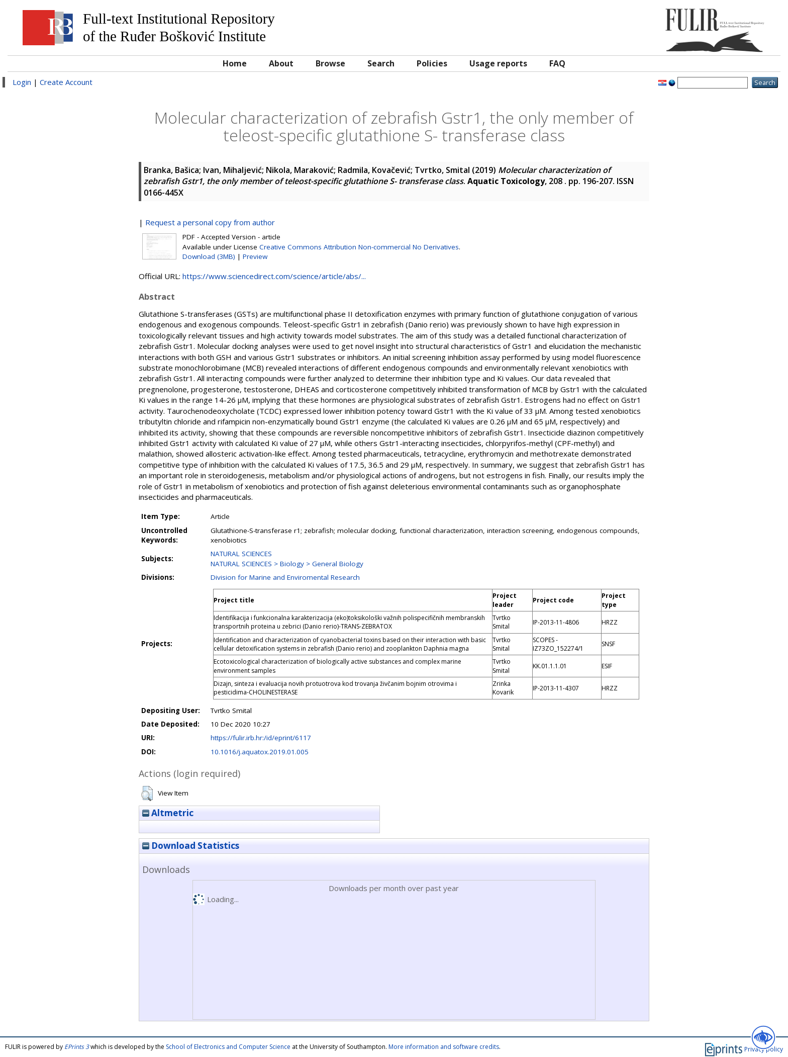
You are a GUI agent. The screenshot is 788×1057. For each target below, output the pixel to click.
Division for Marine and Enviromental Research (285, 577)
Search (381, 63)
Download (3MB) (208, 256)
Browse (330, 63)
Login (22, 82)
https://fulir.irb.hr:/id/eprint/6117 (261, 737)
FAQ (557, 63)
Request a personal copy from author (210, 222)
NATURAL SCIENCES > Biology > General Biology (287, 563)
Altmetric (167, 813)
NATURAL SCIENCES (241, 553)
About (281, 63)
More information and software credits (443, 1046)
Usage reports (498, 63)
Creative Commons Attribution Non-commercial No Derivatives (359, 246)
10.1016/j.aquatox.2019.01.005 (260, 751)
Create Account (66, 82)
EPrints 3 (76, 1046)
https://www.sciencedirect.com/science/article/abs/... (274, 276)
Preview (255, 256)
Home (235, 63)
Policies (432, 63)
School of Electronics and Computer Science (228, 1046)
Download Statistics (190, 845)
